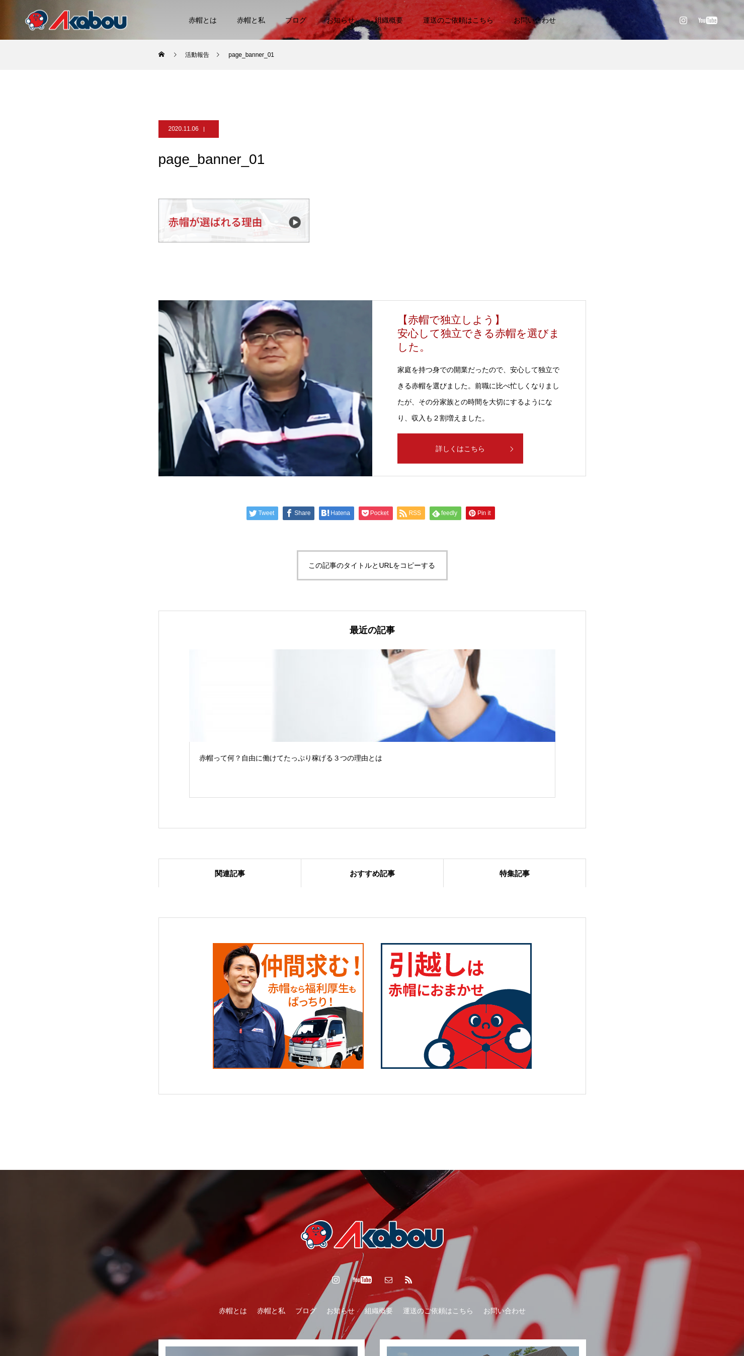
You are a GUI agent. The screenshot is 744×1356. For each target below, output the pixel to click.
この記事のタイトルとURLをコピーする (371, 565)
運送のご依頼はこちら (458, 20)
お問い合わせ (535, 20)
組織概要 (389, 20)
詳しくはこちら (460, 449)
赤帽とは (203, 20)
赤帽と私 (251, 20)
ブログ (295, 20)
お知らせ (340, 20)
